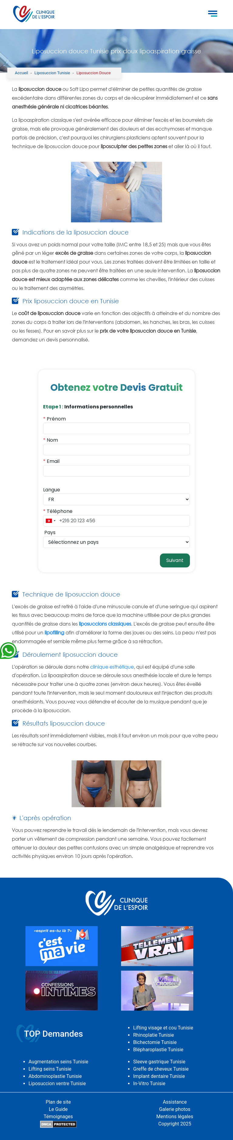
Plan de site (58, 1102)
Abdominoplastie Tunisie (55, 1076)
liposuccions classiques (105, 624)
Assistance (175, 1102)
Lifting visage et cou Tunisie (163, 1028)
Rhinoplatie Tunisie (153, 1035)
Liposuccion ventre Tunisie (57, 1083)
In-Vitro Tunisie (149, 1083)
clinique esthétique (112, 667)
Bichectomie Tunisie (155, 1042)
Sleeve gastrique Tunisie (159, 1062)
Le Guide (58, 1109)
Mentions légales (174, 1116)
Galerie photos (174, 1109)
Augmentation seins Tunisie (58, 1062)
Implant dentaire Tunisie (159, 1076)
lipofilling (54, 633)
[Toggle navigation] (212, 14)
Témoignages (58, 1116)
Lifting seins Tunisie (50, 1069)
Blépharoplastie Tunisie (158, 1049)
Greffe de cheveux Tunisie (161, 1069)
